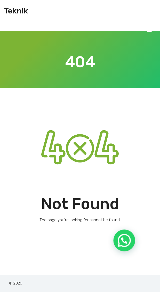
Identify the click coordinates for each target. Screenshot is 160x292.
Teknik (16, 11)
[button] (125, 242)
